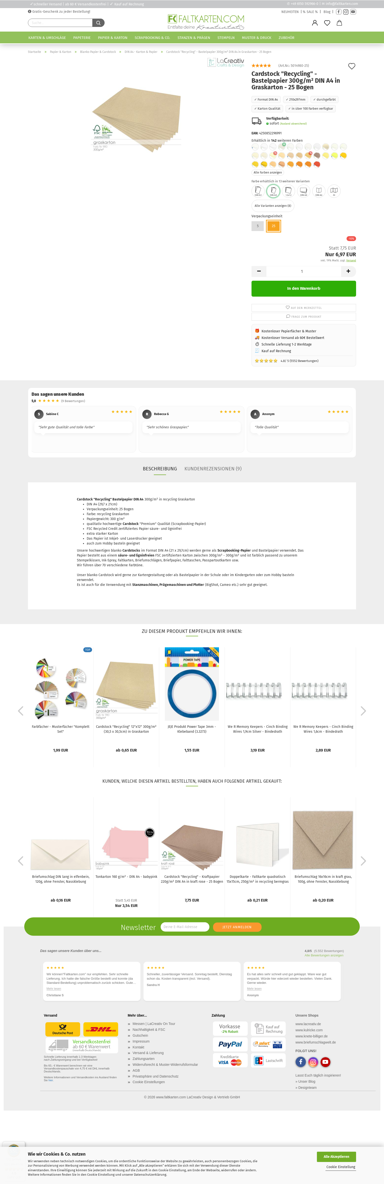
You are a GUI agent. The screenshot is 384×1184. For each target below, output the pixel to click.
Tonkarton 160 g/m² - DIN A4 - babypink (126, 877)
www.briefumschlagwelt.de (316, 1042)
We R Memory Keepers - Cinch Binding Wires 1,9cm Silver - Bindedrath (258, 729)
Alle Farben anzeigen (268, 172)
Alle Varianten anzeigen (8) (273, 206)
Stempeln (226, 37)
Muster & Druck (256, 37)
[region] (192, 430)
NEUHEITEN (290, 12)
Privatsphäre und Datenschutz (156, 1076)
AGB (136, 1070)
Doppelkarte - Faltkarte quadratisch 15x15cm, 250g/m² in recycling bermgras (258, 879)
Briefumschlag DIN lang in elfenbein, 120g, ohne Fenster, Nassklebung (60, 879)
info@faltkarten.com (342, 4)
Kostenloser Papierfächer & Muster (289, 331)
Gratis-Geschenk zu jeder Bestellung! (60, 12)
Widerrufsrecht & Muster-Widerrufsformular (165, 1065)
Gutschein (140, 1035)
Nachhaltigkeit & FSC (149, 1030)
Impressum (141, 1041)
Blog (327, 12)
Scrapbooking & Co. (152, 37)
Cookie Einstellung (340, 1167)
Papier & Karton (112, 37)
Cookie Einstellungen (149, 1082)
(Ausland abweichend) (293, 123)
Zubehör (286, 37)
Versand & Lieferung (148, 1053)
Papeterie (82, 37)
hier (50, 1080)
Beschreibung (160, 469)
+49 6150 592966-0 (304, 4)
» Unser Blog (305, 1081)
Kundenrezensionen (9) (212, 469)
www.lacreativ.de (308, 1024)
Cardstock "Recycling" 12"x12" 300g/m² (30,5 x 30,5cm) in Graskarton (126, 729)
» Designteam (306, 1088)
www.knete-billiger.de (312, 1036)
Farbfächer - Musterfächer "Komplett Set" (60, 729)
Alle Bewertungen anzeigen (324, 955)
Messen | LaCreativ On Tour (154, 1024)
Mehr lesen (54, 988)
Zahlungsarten (144, 1059)
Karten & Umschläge (47, 37)
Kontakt (138, 1047)
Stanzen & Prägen (194, 37)
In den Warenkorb (303, 288)
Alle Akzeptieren (336, 1157)
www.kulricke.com (309, 1030)
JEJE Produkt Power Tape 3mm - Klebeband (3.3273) (192, 729)
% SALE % (310, 12)
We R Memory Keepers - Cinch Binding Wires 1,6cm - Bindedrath (323, 729)
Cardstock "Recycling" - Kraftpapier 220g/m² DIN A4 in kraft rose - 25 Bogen (192, 879)
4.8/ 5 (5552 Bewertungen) (286, 360)
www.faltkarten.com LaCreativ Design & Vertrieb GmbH (198, 1097)
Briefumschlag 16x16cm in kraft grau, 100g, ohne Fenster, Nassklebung (323, 879)
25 (273, 226)
